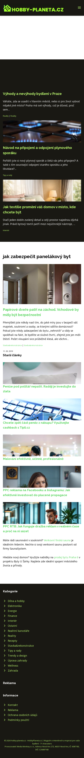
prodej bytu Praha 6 (66, 557)
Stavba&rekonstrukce (12, 345)
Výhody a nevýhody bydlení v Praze (32, 94)
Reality (6, 116)
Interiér (6, 230)
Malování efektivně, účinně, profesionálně (33, 459)
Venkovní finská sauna (57, 540)
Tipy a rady (7, 175)
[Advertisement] (42, 37)
